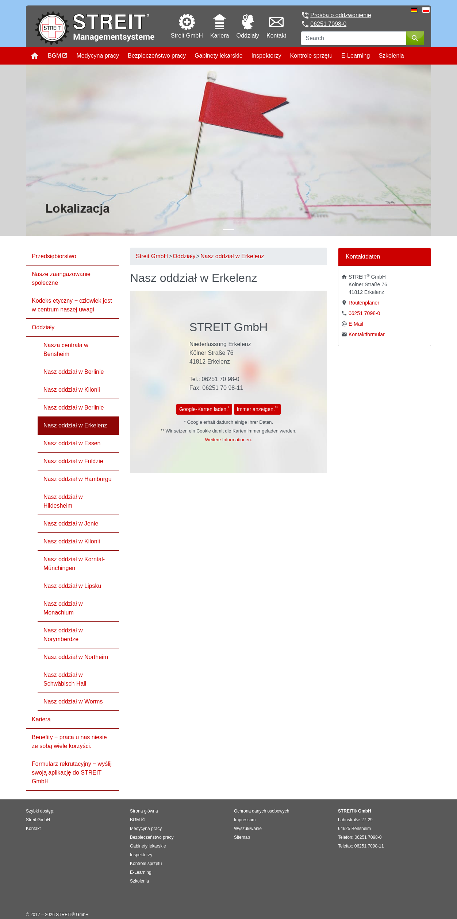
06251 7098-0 (328, 24)
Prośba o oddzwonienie (340, 15)
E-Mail (356, 324)
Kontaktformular (367, 334)
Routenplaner (364, 303)
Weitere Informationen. (228, 439)
